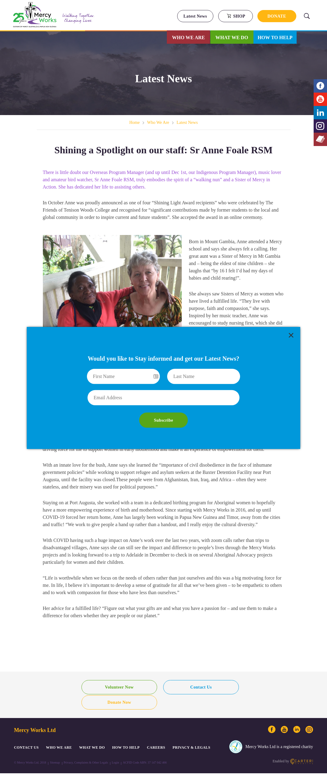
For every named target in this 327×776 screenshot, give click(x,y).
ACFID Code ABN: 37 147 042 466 (145, 747)
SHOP (236, 16)
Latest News (195, 16)
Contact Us (163, 687)
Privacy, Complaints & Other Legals (86, 747)
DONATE (276, 16)
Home (134, 122)
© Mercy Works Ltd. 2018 (30, 747)
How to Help (275, 37)
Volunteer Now (106, 687)
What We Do (231, 37)
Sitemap (55, 747)
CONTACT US (26, 732)
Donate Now (220, 687)
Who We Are (188, 37)
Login (115, 747)
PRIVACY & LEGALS (191, 732)
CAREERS (156, 732)
